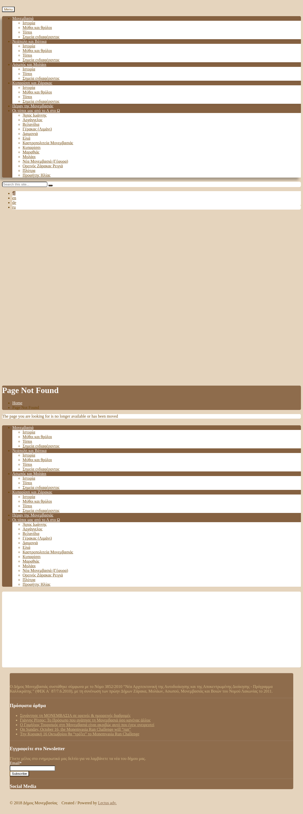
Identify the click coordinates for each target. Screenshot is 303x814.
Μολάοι (29, 156)
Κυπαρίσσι (32, 147)
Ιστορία (29, 23)
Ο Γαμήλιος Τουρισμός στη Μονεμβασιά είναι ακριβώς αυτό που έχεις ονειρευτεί (87, 725)
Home (17, 403)
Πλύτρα (29, 170)
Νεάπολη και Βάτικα (29, 41)
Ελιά (26, 138)
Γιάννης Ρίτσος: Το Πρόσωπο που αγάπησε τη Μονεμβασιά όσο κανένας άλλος (85, 720)
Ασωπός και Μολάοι (29, 64)
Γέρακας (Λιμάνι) (37, 129)
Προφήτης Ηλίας (37, 175)
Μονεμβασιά (23, 18)
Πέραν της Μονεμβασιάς (32, 106)
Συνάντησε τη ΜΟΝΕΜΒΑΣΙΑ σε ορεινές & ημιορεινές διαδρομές (75, 715)
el (13, 193)
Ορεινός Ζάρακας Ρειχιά (43, 166)
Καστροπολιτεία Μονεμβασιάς (48, 143)
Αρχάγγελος (32, 120)
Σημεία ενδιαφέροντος (41, 37)
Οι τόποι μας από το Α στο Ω (36, 110)
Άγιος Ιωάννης (35, 115)
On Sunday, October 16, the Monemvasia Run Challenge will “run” (75, 729)
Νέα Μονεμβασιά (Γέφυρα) (45, 161)
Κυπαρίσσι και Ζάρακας (32, 83)
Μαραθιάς (31, 152)
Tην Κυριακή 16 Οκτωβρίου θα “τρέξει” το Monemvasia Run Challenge (79, 734)
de (14, 202)
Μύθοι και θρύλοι (37, 27)
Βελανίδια (31, 124)
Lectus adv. (107, 803)
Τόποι (27, 32)
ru (14, 207)
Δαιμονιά (30, 133)
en (14, 198)
